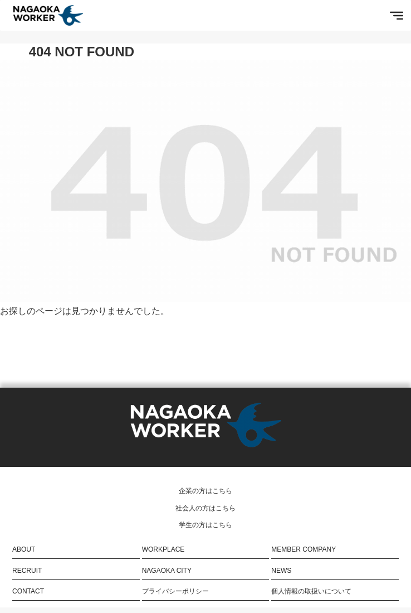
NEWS (281, 571)
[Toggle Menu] (396, 15)
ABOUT (23, 549)
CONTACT (28, 591)
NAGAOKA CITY (167, 571)
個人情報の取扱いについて (311, 591)
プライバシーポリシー (175, 591)
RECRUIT (27, 571)
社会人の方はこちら (205, 508)
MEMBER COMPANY (303, 549)
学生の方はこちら (205, 525)
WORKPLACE (163, 549)
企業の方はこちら (205, 491)
